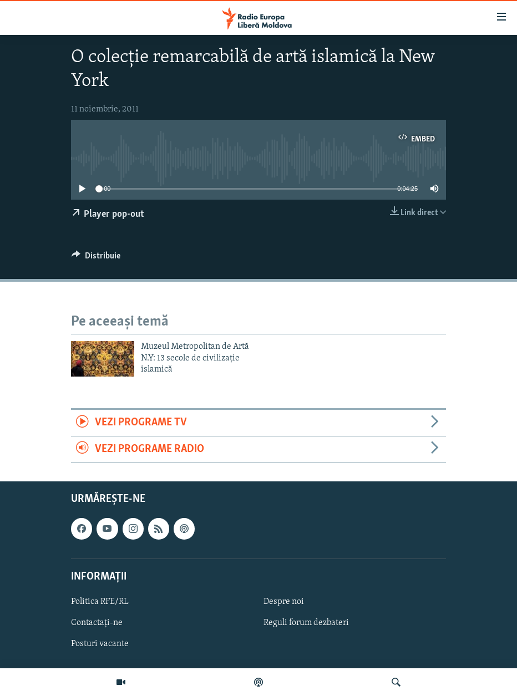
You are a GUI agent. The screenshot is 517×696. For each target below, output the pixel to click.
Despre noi (283, 601)
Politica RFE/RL (100, 601)
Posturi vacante (100, 643)
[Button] (96, 258)
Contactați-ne (97, 622)
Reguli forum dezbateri (306, 622)
